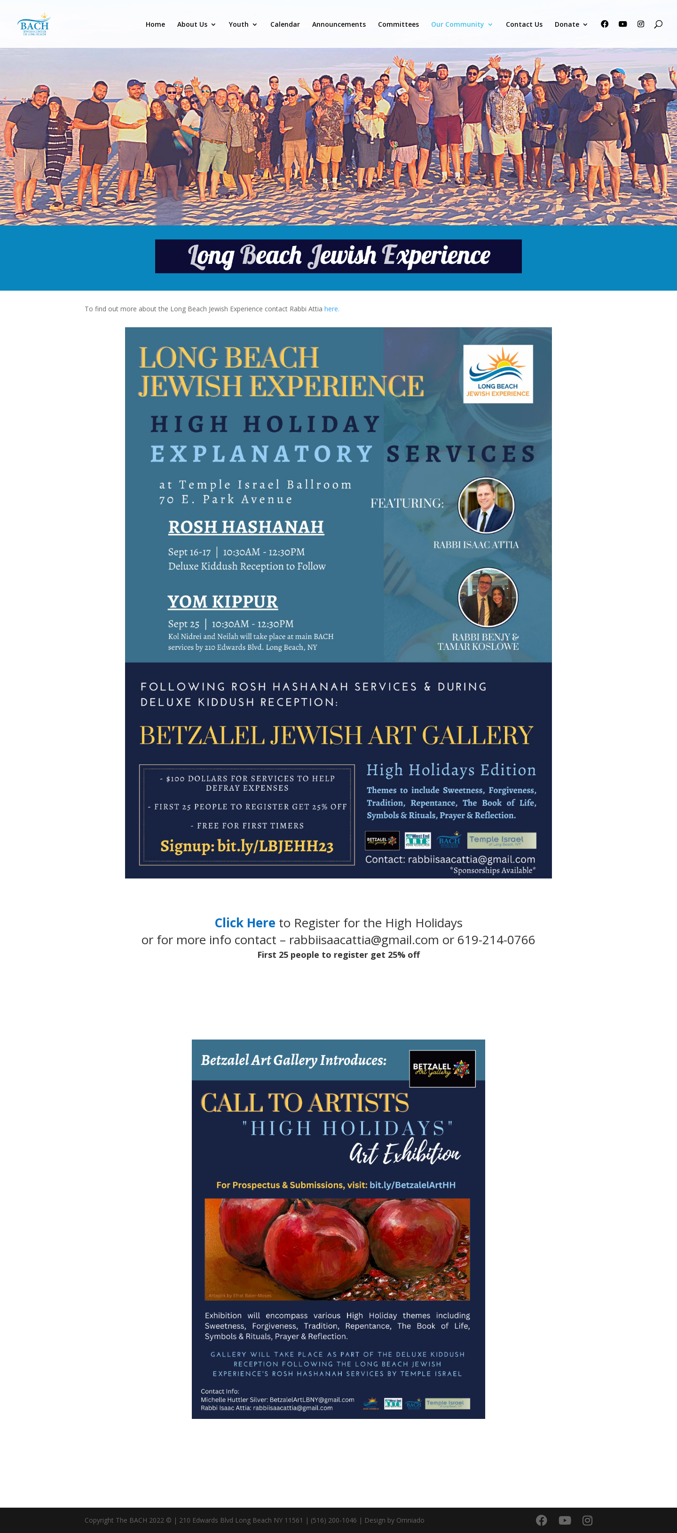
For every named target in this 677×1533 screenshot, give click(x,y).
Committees (398, 25)
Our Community (457, 25)
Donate (567, 25)
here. (331, 308)
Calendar (285, 25)
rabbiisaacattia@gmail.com (364, 939)
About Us (192, 25)
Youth (239, 25)
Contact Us (524, 25)
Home (155, 25)
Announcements (339, 25)
